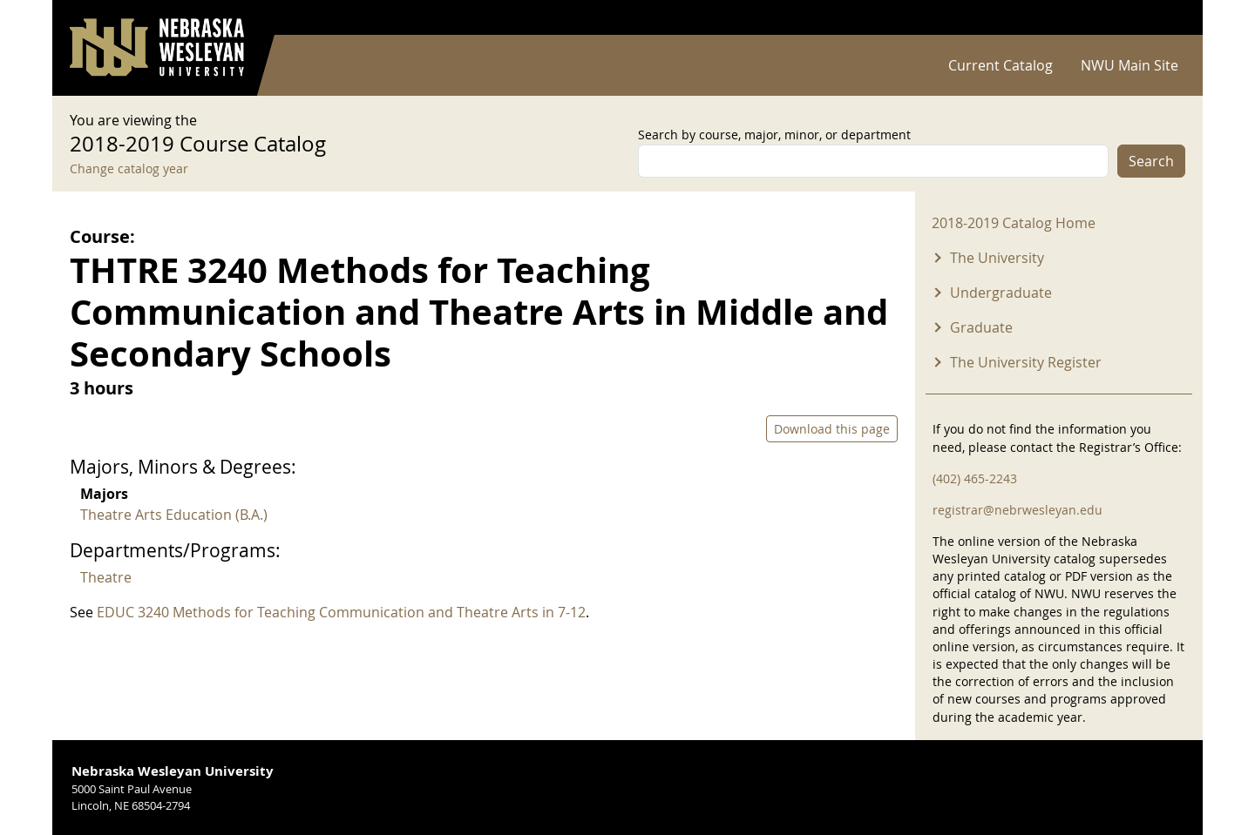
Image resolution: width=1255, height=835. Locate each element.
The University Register (1026, 362)
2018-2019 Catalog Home (1014, 222)
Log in (1162, 18)
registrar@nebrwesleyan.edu (1017, 510)
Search (1151, 161)
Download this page (832, 429)
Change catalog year (129, 168)
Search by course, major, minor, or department (774, 134)
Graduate (981, 327)
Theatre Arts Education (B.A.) (174, 514)
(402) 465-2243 (975, 478)
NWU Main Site (1129, 65)
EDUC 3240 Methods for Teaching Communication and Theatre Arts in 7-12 (341, 612)
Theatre (106, 577)
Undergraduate (1001, 292)
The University (997, 257)
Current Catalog (1000, 65)
